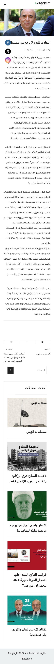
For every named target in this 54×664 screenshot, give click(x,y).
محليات (29, 49)
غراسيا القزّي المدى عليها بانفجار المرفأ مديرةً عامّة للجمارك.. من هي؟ (30, 580)
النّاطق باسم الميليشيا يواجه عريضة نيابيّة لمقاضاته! (28, 528)
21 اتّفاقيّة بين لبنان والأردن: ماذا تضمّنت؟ (29, 632)
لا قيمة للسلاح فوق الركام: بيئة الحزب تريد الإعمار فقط (28, 478)
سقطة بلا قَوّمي (36, 432)
